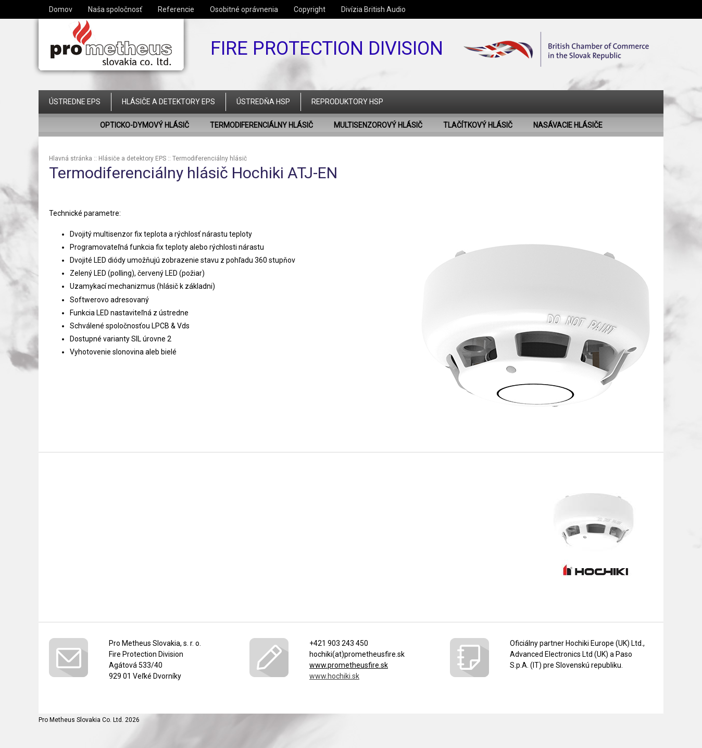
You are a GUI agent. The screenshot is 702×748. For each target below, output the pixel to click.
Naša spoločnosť (115, 9)
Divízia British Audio (373, 9)
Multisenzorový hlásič (378, 125)
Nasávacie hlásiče (568, 125)
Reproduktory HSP (347, 101)
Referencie (176, 9)
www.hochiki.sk (334, 676)
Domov (60, 9)
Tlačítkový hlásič (477, 125)
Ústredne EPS (75, 101)
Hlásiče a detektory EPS (168, 101)
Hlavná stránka (70, 158)
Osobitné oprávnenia (244, 9)
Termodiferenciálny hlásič (261, 125)
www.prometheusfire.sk (348, 665)
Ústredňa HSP (263, 101)
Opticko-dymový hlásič (144, 125)
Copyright (309, 9)
